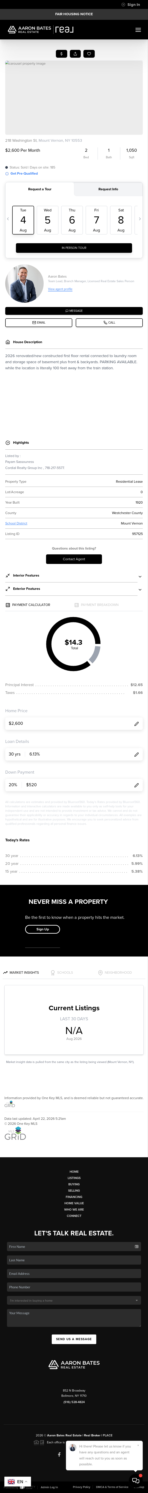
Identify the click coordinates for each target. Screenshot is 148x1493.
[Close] (138, 1445)
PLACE (107, 1435)
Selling (74, 1191)
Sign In (130, 4)
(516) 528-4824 (74, 1402)
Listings (74, 1178)
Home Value (74, 1203)
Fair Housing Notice (74, 14)
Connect (74, 1216)
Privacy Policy (81, 1487)
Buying (74, 1184)
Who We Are (74, 1209)
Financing (74, 1197)
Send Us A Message (74, 1339)
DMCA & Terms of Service (112, 1487)
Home (74, 1172)
